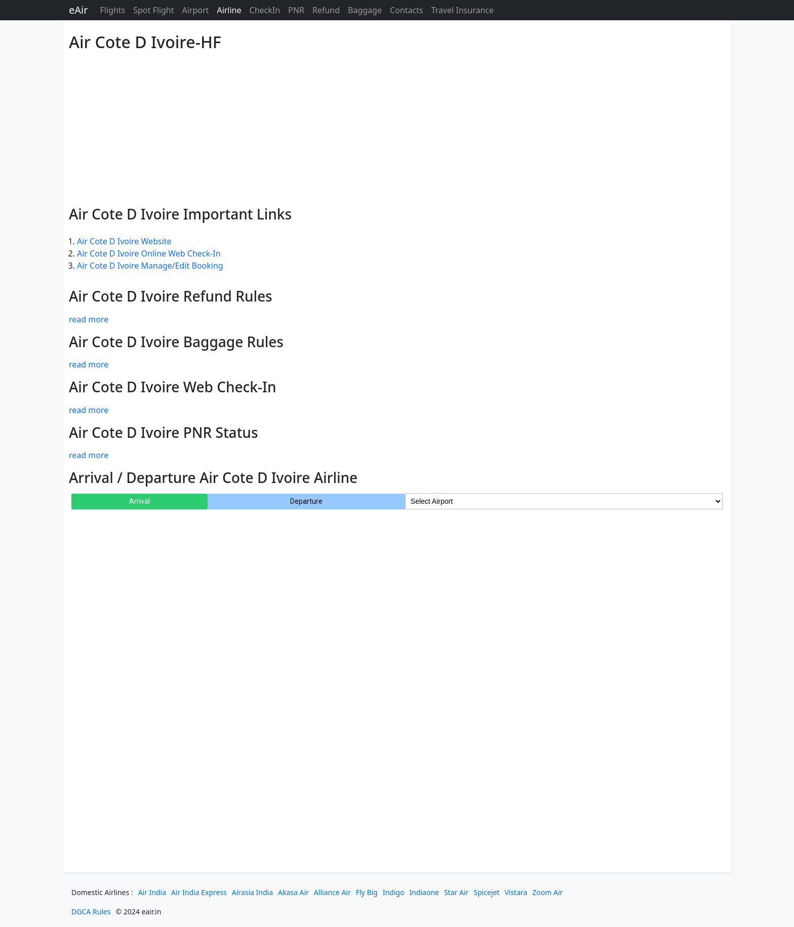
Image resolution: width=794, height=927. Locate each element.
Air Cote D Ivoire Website (124, 241)
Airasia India (252, 892)
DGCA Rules (90, 911)
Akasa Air (293, 892)
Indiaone (424, 892)
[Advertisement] (373, 127)
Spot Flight (153, 10)
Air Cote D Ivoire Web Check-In (172, 386)
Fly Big (367, 892)
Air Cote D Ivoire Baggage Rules (176, 341)
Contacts (406, 10)
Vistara (515, 892)
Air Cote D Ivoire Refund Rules (170, 296)
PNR (296, 10)
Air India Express (199, 892)
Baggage (365, 10)
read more (88, 319)
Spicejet (486, 892)
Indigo (394, 892)
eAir (78, 10)
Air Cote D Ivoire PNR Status (163, 432)
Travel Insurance (462, 10)
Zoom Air (547, 892)
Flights (112, 10)
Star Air (456, 892)
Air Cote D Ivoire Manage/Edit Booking (150, 265)
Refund (326, 10)
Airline (229, 10)
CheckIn (265, 10)
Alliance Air (332, 892)
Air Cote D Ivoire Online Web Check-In (149, 253)
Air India (152, 892)
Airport (195, 10)
